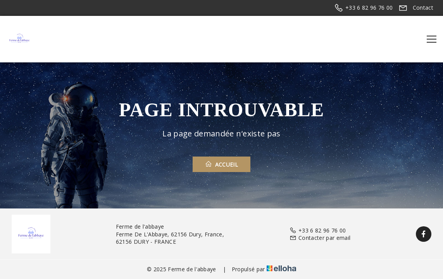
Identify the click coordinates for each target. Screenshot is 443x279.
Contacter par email (320, 237)
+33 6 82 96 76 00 (318, 230)
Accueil (221, 164)
